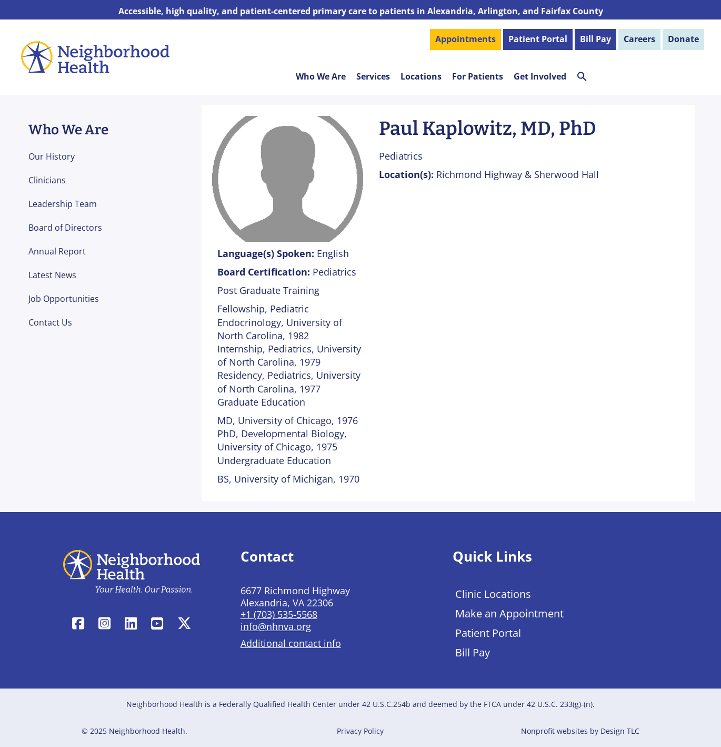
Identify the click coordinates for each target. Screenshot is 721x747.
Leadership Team (62, 204)
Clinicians (47, 180)
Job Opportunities (63, 298)
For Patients (477, 76)
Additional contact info (291, 643)
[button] (582, 78)
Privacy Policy (360, 731)
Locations (421, 76)
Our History (51, 156)
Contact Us (50, 322)
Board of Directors (65, 227)
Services (373, 76)
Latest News (52, 275)
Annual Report (57, 251)
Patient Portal (488, 633)
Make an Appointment (509, 613)
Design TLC (619, 731)
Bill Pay (472, 652)
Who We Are (321, 76)
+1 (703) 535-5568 (279, 614)
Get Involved (540, 76)
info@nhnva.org (276, 626)
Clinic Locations (493, 594)
